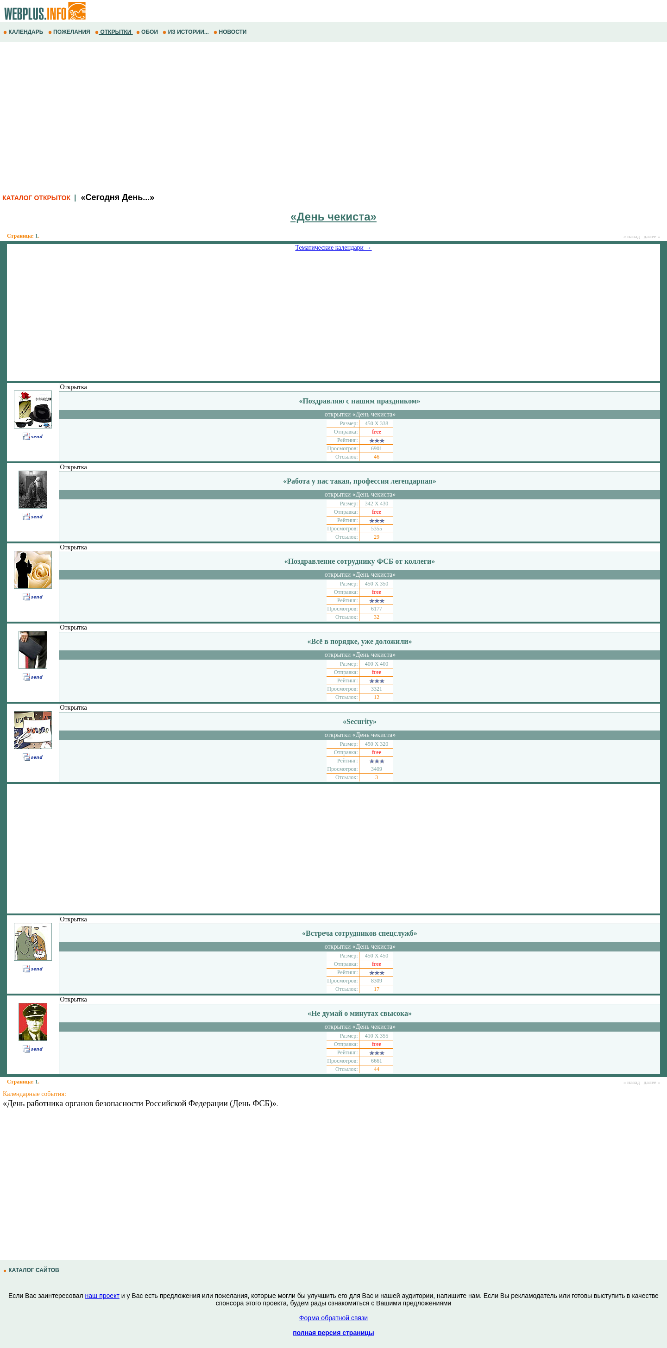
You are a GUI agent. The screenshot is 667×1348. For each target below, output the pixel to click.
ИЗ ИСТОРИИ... (186, 32)
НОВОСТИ (231, 32)
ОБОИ (148, 32)
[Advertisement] (278, 116)
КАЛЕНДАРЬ (24, 32)
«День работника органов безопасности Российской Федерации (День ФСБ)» (140, 1103)
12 (376, 697)
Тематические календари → (333, 247)
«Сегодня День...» (117, 197)
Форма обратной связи (333, 1318)
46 (376, 457)
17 (376, 989)
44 (376, 1069)
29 (376, 537)
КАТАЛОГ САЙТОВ (32, 1270)
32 (376, 617)
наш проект (102, 1295)
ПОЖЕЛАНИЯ (70, 32)
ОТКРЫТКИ (114, 32)
